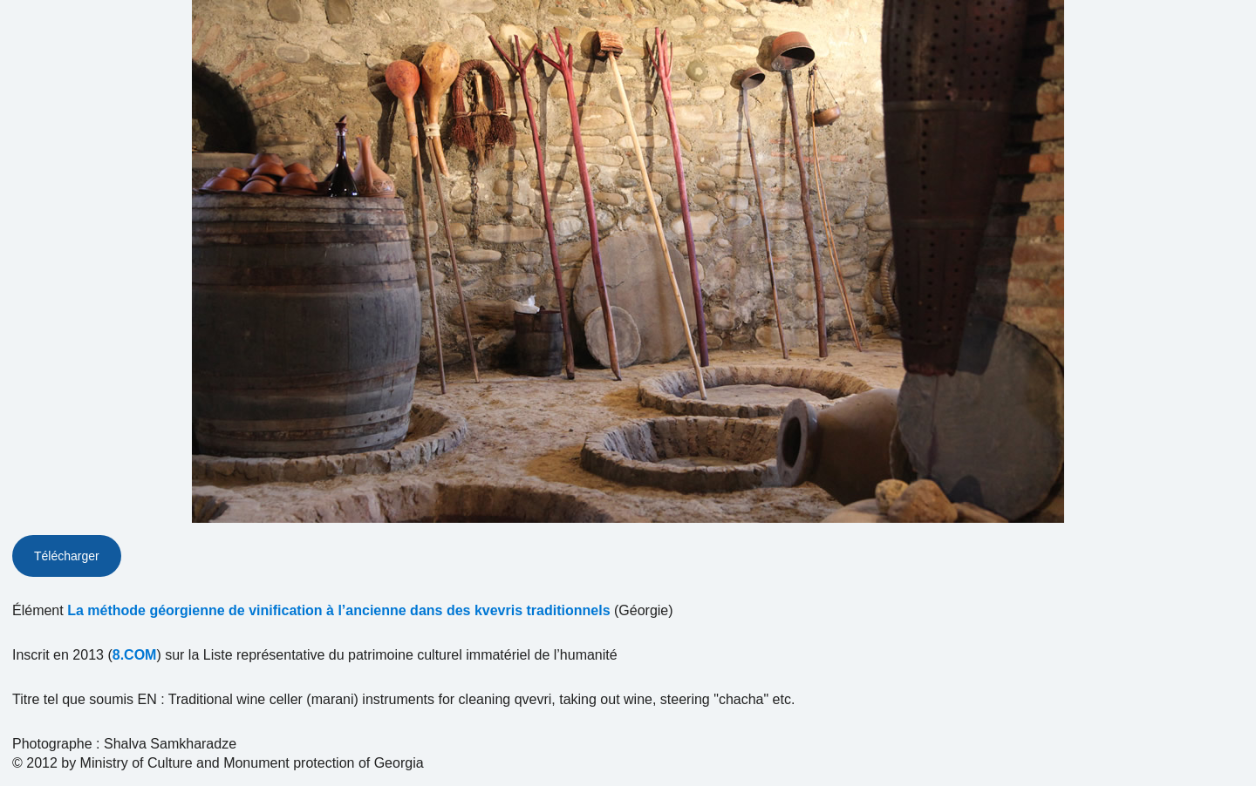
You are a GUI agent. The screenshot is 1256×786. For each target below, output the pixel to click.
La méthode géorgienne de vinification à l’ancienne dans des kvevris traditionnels (338, 610)
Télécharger (66, 556)
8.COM (135, 654)
